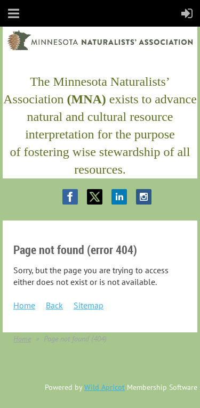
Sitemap (88, 305)
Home (24, 305)
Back (54, 305)
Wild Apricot (104, 387)
